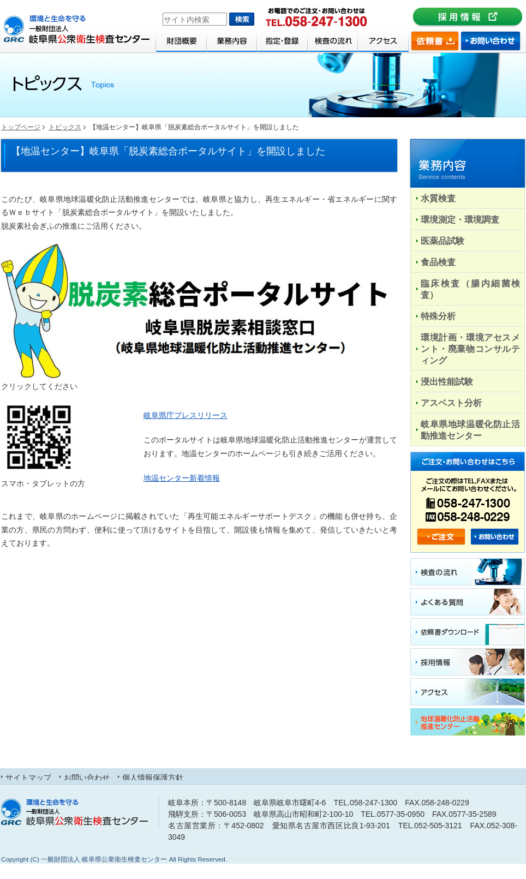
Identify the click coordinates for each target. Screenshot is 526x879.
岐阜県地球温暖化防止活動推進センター (470, 429)
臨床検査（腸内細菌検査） (470, 289)
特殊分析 (438, 316)
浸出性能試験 (447, 381)
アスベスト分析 (451, 403)
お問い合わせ (87, 777)
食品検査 (438, 262)
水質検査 (438, 198)
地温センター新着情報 (182, 478)
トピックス (65, 127)
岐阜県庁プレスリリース (186, 415)
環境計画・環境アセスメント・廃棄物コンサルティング (470, 348)
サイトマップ (28, 777)
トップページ (20, 127)
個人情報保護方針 (152, 777)
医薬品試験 (442, 241)
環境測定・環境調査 (460, 219)
